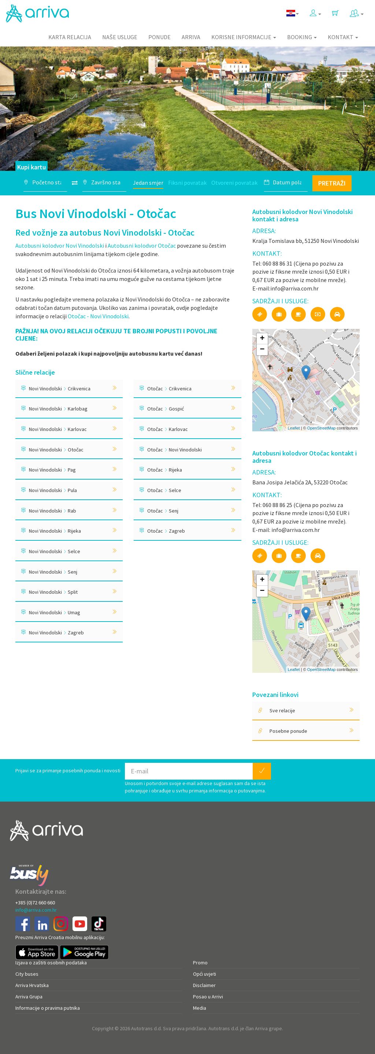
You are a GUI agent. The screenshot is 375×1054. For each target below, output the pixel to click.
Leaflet (294, 428)
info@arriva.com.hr (36, 910)
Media (199, 1008)
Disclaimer (204, 985)
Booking (302, 37)
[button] (315, 11)
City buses (26, 974)
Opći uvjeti (204, 974)
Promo (200, 962)
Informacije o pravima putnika (47, 1008)
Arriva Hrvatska (32, 985)
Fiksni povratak (187, 182)
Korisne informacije (243, 37)
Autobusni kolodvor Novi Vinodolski (59, 245)
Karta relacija (69, 37)
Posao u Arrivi (208, 996)
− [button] (262, 349)
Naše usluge (119, 37)
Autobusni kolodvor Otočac (142, 245)
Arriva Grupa (28, 996)
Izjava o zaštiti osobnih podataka (51, 962)
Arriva (191, 37)
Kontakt (343, 37)
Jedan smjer (148, 182)
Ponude (159, 37)
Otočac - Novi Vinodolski (98, 316)
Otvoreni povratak (234, 182)
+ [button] (262, 338)
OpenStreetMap (321, 428)
